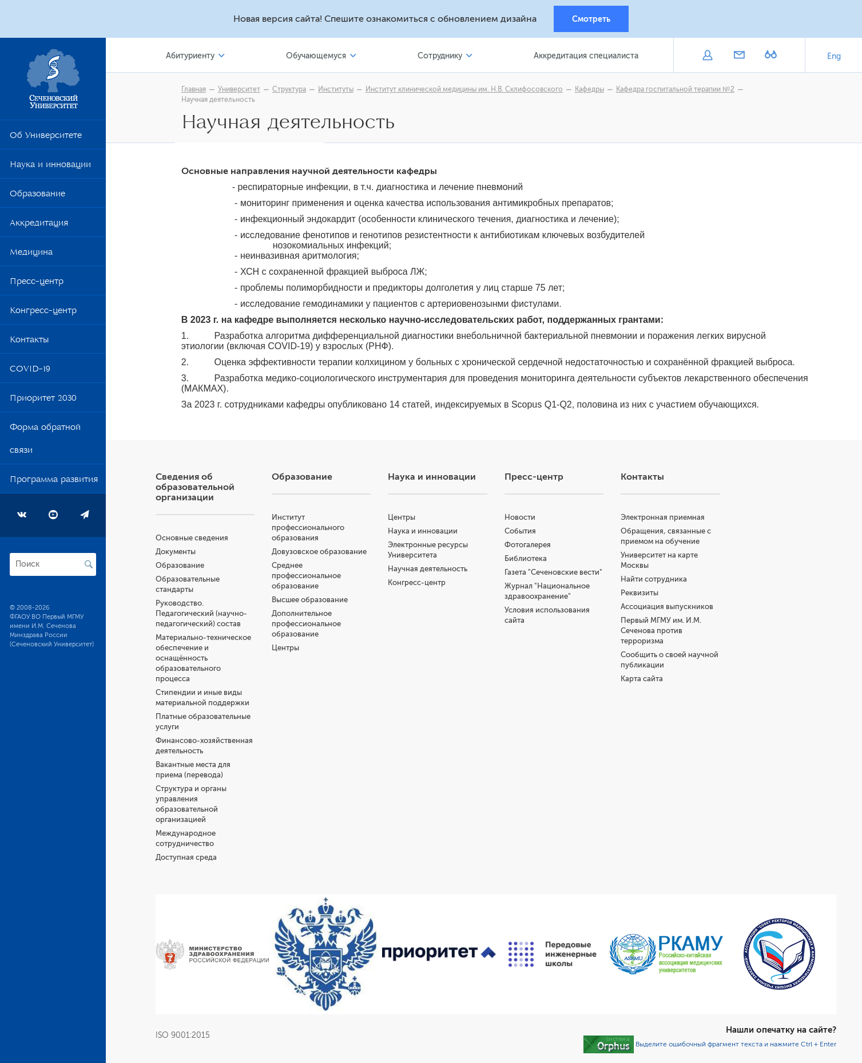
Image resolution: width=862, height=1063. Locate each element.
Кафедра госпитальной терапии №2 (676, 90)
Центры (287, 649)
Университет (240, 90)
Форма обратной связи (45, 441)
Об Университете (46, 138)
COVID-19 (30, 371)
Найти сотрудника (654, 580)
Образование (37, 196)
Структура (290, 90)
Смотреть (591, 18)
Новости (520, 519)
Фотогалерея (528, 546)
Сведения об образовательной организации (196, 488)
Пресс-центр (36, 284)
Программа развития (54, 482)
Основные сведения (193, 539)
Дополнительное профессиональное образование (308, 625)
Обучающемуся (318, 56)
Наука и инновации (50, 167)
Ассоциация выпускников (667, 608)
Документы (177, 553)
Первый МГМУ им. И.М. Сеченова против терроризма (661, 632)
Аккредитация (39, 226)
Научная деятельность (219, 100)
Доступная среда (188, 859)
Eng (834, 57)
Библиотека (526, 560)
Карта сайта (642, 680)
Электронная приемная (663, 519)
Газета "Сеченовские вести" (554, 574)
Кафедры (590, 90)
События (521, 532)
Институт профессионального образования (309, 529)
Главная (194, 90)
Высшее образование (311, 601)
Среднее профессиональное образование (308, 577)
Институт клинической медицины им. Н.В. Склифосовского (465, 90)
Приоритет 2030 (43, 401)
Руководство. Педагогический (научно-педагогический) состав (203, 615)
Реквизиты (640, 594)
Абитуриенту (192, 56)
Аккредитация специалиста (586, 56)
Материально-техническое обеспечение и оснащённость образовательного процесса (205, 660)
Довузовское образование (320, 553)
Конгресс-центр (43, 313)
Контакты (29, 342)
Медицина (31, 255)
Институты (337, 90)
